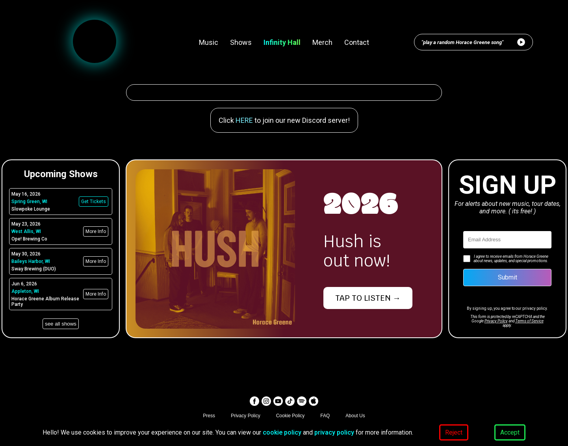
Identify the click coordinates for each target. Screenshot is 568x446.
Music (208, 42)
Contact (356, 42)
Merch (322, 42)
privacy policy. (535, 308)
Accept (510, 432)
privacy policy (335, 432)
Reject (453, 432)
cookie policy (282, 432)
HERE (244, 120)
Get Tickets (93, 201)
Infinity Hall (282, 42)
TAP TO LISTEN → (368, 298)
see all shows (60, 324)
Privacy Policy (496, 321)
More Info (95, 231)
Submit (507, 277)
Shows (241, 42)
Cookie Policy (290, 415)
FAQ (325, 415)
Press (209, 415)
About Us (355, 415)
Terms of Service (529, 321)
